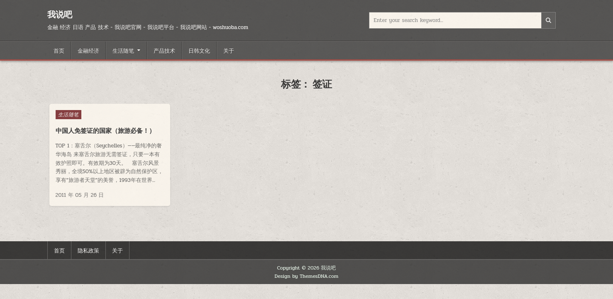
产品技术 (164, 50)
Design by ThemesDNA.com (307, 276)
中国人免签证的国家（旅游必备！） (105, 131)
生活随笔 (123, 50)
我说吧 (59, 14)
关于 (228, 50)
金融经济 (88, 50)
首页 (59, 50)
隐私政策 (88, 250)
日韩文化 (199, 50)
